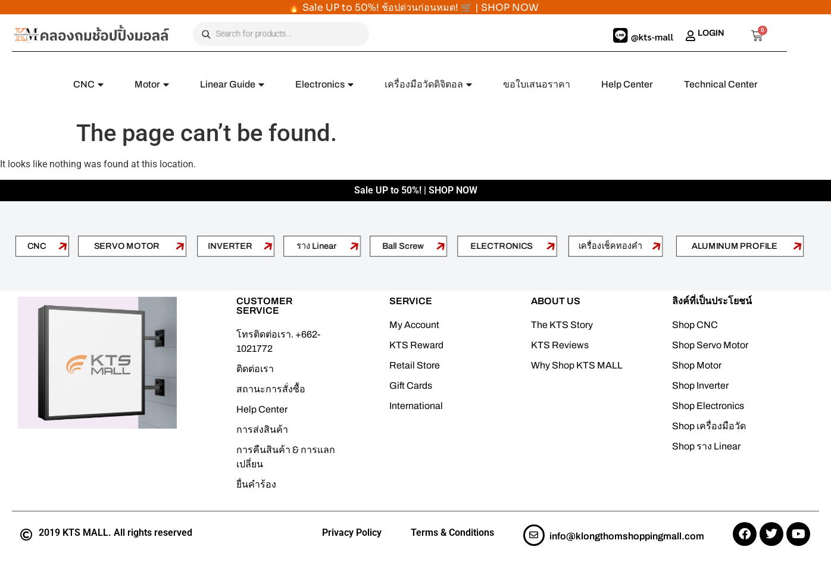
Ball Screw (403, 245)
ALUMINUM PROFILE (734, 245)
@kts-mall (652, 36)
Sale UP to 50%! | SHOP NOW (415, 190)
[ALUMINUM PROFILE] (797, 246)
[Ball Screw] (441, 246)
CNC (36, 245)
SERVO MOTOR (127, 245)
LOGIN (711, 33)
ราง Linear (316, 245)
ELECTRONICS (501, 245)
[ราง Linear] (354, 246)
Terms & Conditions (452, 532)
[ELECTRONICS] (551, 246)
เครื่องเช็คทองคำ (610, 245)
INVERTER (230, 245)
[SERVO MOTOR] (180, 246)
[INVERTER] (268, 246)
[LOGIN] (690, 35)
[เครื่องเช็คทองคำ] (657, 246)
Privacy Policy (352, 532)
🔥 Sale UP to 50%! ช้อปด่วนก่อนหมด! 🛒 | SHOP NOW (413, 7)
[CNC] (62, 246)
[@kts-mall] (621, 35)
